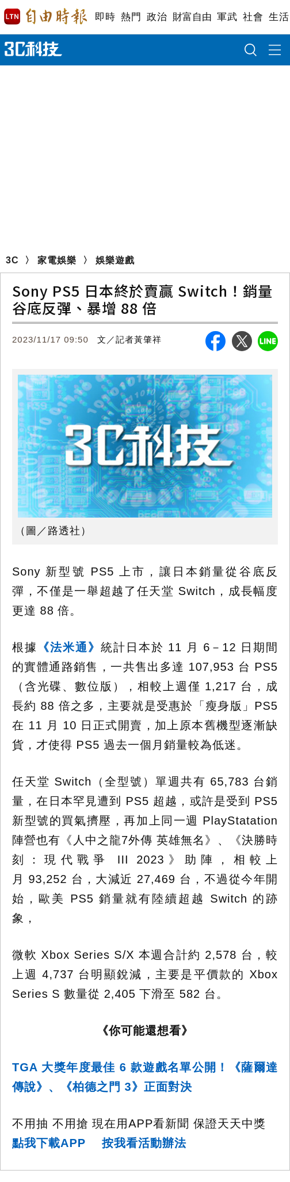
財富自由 (192, 16)
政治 (157, 16)
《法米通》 (69, 647)
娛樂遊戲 (115, 260)
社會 (253, 16)
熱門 (131, 16)
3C (12, 260)
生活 (279, 16)
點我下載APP (49, 1143)
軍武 (227, 16)
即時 (105, 16)
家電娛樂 (57, 260)
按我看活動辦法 (144, 1143)
